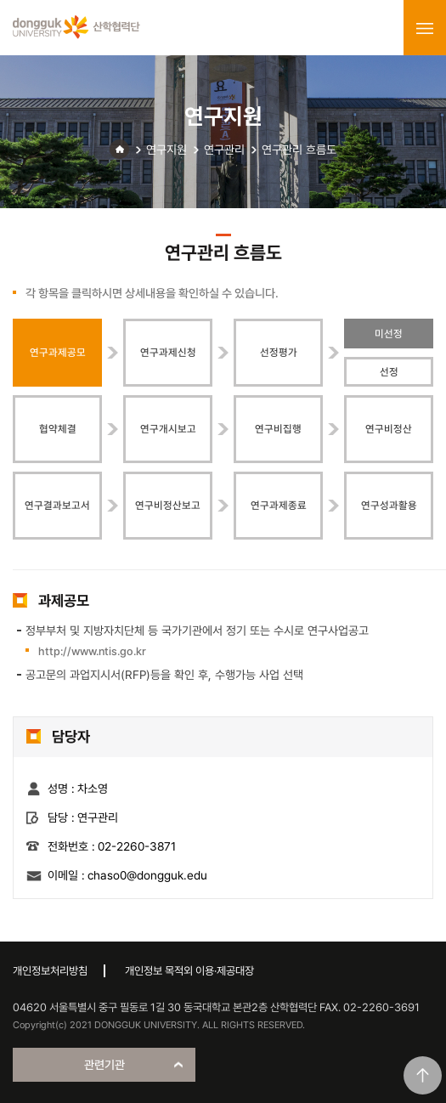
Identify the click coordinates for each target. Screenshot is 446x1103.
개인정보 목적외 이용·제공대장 (189, 970)
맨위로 (423, 1075)
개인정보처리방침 (50, 970)
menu (424, 28)
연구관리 (224, 149)
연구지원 (166, 149)
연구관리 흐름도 (299, 149)
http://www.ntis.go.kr (92, 651)
